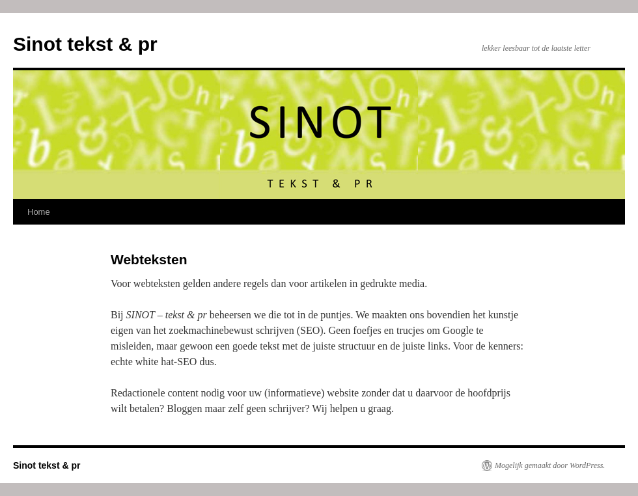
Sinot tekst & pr (85, 44)
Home (38, 212)
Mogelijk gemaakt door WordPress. (550, 465)
